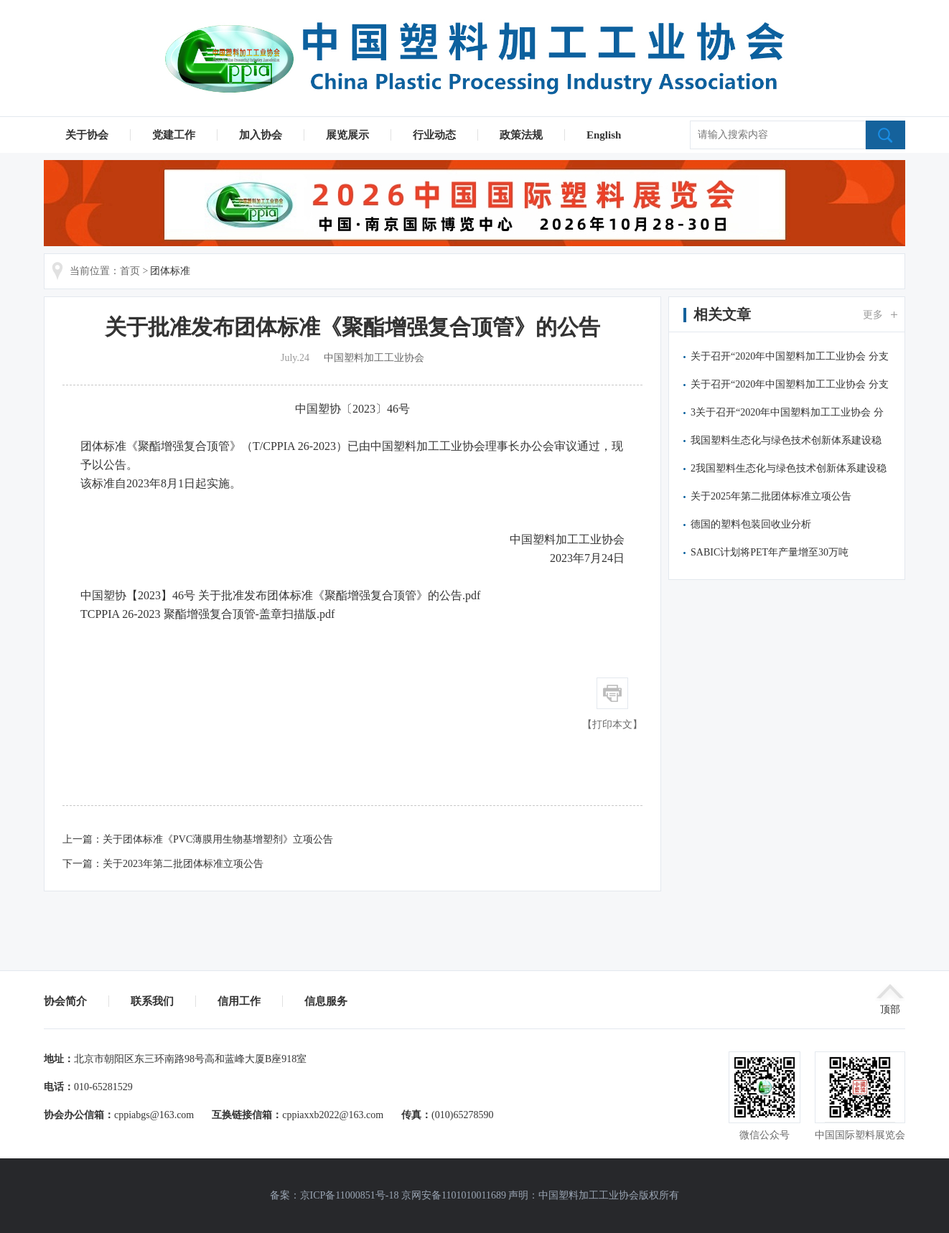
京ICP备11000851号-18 (349, 1195)
